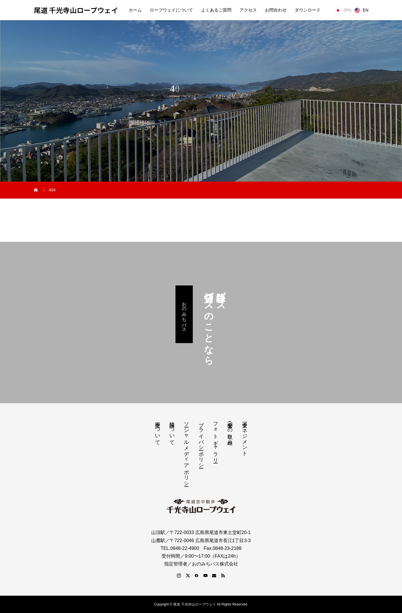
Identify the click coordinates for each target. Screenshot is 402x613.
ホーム (135, 10)
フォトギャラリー (215, 439)
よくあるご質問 (216, 10)
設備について (172, 430)
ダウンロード (308, 10)
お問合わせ (276, 10)
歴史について (157, 430)
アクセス (248, 10)
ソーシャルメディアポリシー (186, 451)
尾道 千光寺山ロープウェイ (76, 10)
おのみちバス (184, 314)
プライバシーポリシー (201, 442)
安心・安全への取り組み (230, 430)
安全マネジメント (245, 436)
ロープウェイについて (171, 10)
